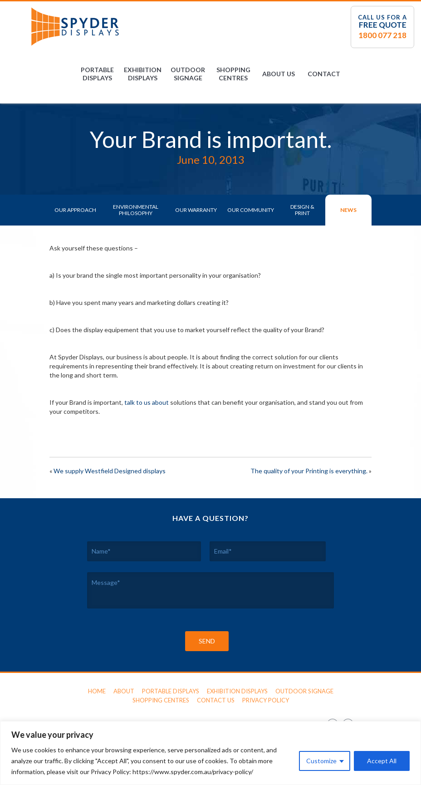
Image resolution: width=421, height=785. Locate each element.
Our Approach (75, 209)
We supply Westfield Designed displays (110, 471)
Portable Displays (97, 74)
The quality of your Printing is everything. (308, 471)
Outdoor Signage (188, 74)
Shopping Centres (233, 74)
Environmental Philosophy (135, 209)
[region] (210, 753)
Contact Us (216, 700)
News (348, 209)
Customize (321, 761)
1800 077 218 (382, 35)
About (123, 691)
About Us (278, 74)
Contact (324, 74)
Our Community (250, 209)
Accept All (382, 761)
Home (97, 691)
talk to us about (146, 402)
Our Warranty (196, 209)
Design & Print (302, 209)
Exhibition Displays (143, 74)
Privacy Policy (265, 700)
